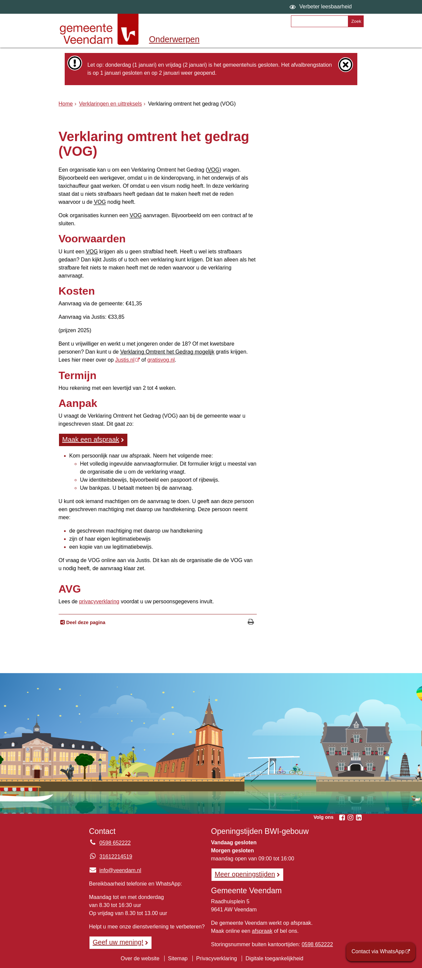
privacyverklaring (99, 601)
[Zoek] (355, 21)
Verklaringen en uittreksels (110, 104)
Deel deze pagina (85, 622)
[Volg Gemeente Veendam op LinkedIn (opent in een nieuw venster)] (359, 817)
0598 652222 (317, 944)
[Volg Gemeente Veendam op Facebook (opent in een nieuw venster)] (342, 817)
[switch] (322, 7)
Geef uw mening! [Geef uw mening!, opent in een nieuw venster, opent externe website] (118, 942)
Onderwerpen (174, 39)
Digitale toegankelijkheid (274, 958)
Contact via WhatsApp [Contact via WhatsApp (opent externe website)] (378, 951)
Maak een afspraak (90, 439)
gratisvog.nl (161, 360)
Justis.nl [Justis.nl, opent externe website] (124, 360)
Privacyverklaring (216, 958)
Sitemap (178, 958)
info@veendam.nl (115, 870)
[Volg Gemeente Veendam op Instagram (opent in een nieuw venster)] (350, 817)
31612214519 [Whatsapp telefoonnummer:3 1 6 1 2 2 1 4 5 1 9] (116, 856)
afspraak (262, 931)
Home (66, 104)
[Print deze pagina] (251, 622)
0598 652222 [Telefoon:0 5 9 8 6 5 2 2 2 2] (115, 843)
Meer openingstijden (245, 874)
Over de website (140, 958)
